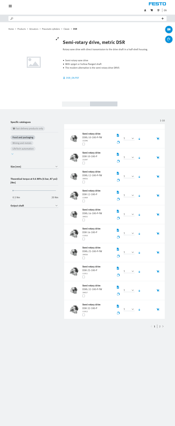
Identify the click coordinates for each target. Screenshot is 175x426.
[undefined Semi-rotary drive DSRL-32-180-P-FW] (92, 289)
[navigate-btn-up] (163, 326)
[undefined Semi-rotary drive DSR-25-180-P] (91, 270)
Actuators (33, 28)
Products (21, 28)
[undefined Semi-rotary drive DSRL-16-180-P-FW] (92, 213)
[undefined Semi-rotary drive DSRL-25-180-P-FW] (92, 251)
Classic (67, 28)
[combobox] (34, 167)
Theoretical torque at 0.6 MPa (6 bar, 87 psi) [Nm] (34, 180)
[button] (164, 10)
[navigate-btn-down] (151, 326)
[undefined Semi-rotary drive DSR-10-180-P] (91, 156)
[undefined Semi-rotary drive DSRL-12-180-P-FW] (92, 175)
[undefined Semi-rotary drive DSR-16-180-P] (91, 232)
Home (11, 28)
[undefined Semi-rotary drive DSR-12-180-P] (91, 194)
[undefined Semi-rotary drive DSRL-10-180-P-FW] (92, 137)
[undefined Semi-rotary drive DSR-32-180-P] (91, 308)
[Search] (88, 18)
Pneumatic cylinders (51, 28)
